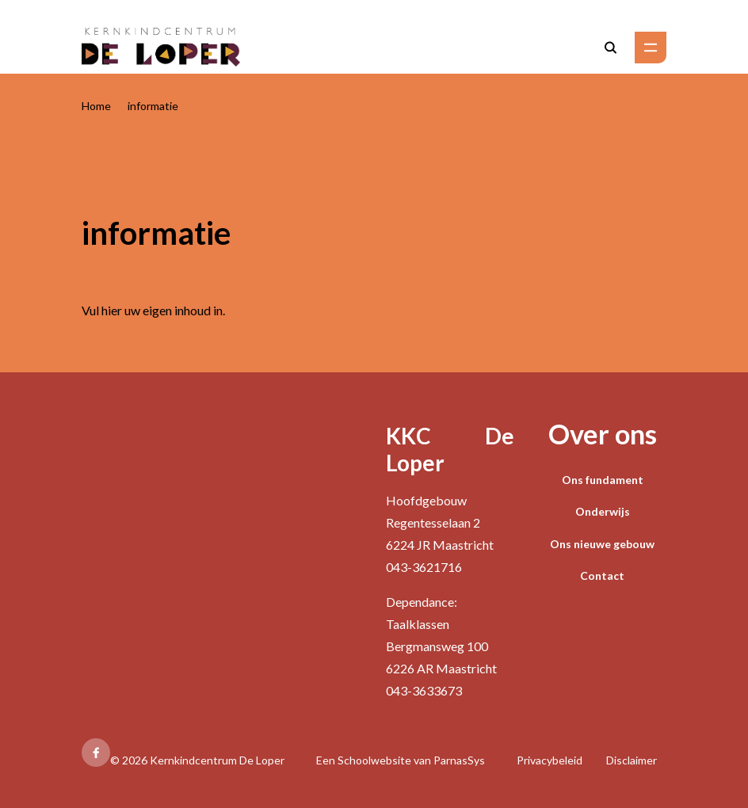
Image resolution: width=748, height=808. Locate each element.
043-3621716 (424, 566)
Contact (602, 575)
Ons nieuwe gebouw (602, 544)
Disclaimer (631, 760)
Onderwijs (602, 511)
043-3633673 (424, 690)
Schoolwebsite (374, 760)
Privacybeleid (549, 760)
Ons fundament (602, 479)
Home (96, 105)
